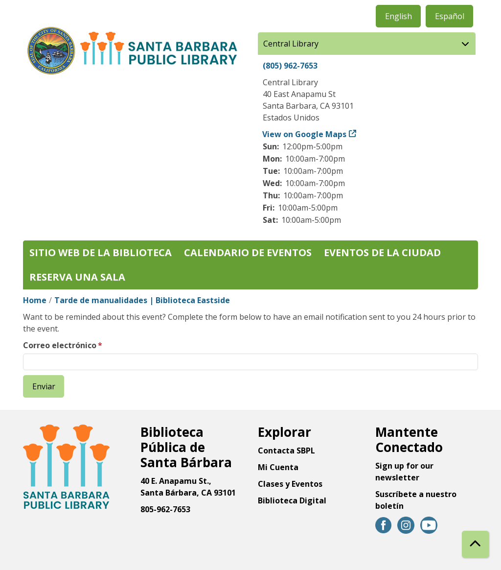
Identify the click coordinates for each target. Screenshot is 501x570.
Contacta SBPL (286, 450)
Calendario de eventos (248, 252)
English (398, 16)
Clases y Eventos (290, 483)
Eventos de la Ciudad (382, 252)
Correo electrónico (59, 345)
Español (449, 16)
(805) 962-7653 (290, 65)
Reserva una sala (77, 277)
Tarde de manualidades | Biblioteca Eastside (142, 300)
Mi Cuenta (278, 467)
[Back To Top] (475, 544)
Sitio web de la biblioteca (100, 252)
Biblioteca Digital (292, 500)
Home (34, 300)
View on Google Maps (304, 134)
